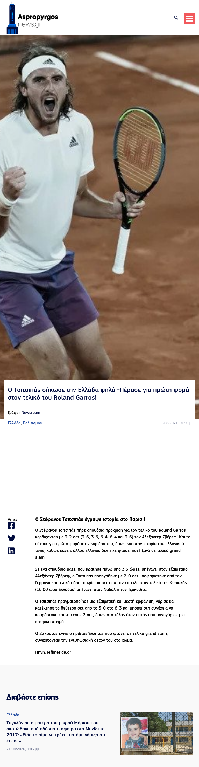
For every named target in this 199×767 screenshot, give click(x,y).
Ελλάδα (14, 423)
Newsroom (31, 413)
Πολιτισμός (32, 423)
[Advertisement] (99, 472)
